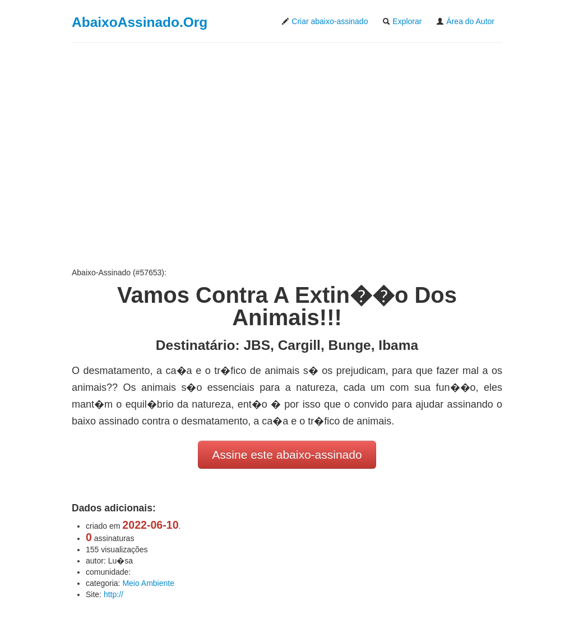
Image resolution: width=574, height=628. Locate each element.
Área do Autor (465, 21)
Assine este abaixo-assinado (287, 454)
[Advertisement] (287, 154)
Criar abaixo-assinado (324, 21)
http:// (113, 594)
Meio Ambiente (148, 583)
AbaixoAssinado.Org (139, 22)
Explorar (402, 21)
